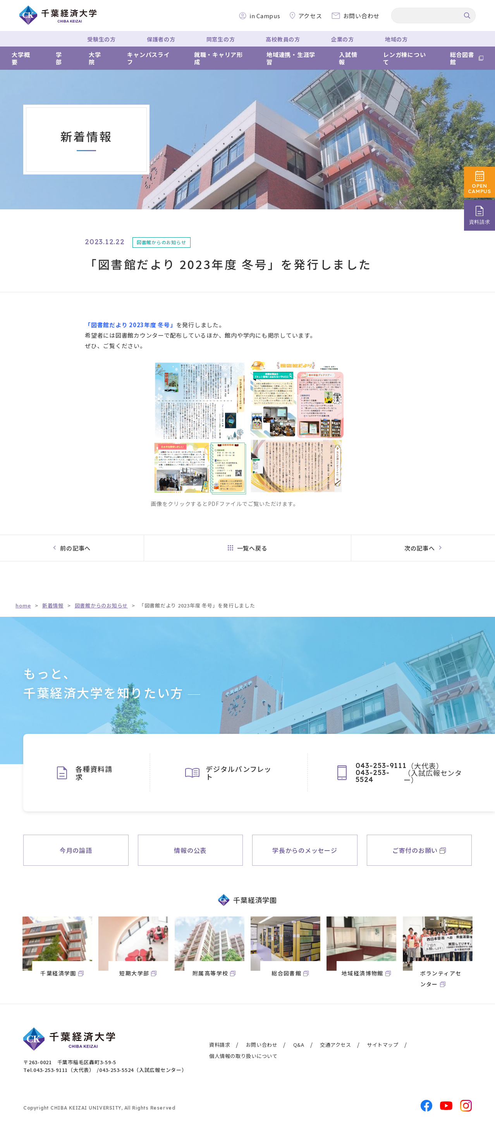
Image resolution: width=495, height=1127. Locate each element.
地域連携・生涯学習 (290, 58)
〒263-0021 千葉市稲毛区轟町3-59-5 (69, 1062)
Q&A (298, 1044)
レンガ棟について (404, 58)
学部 (59, 58)
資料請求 (219, 1044)
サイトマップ (383, 1044)
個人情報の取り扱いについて (243, 1056)
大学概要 (21, 58)
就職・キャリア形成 (218, 58)
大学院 (95, 58)
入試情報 (348, 58)
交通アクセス (335, 1044)
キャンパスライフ (148, 58)
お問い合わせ (262, 1044)
